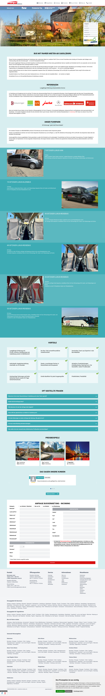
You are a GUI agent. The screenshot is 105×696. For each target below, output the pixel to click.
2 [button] (52, 488)
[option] (24, 8)
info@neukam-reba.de (16, 578)
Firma (11, 556)
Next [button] (41, 163)
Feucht (58, 603)
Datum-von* (12, 515)
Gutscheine (50, 577)
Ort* (53, 519)
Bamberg (19, 603)
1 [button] (50, 488)
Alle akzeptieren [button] (60, 691)
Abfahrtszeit (13, 525)
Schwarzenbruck (69, 606)
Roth (43, 606)
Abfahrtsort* (13, 522)
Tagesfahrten (49, 3)
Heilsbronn (77, 603)
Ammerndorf (26, 622)
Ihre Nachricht (55, 536)
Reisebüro (65, 3)
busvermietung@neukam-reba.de (18, 587)
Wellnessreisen (83, 584)
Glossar (50, 581)
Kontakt (90, 3)
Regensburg (38, 606)
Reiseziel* (12, 508)
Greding (72, 603)
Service (50, 572)
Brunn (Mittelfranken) (40, 622)
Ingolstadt (27, 605)
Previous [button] (8, 163)
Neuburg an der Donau (68, 605)
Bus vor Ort (37, 506)
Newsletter (50, 584)
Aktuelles (50, 578)
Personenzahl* (13, 539)
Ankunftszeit (13, 528)
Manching (54, 605)
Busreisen (41, 3)
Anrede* (12, 546)
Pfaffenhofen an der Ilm (71, 625)
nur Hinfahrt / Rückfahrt (26, 506)
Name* (11, 552)
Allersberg (9, 622)
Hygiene (50, 582)
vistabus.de (24, 689)
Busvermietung (10, 584)
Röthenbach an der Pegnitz (51, 606)
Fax (53, 529)
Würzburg (20, 608)
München (60, 605)
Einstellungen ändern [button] (78, 691)
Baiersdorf (29, 603)
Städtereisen (83, 593)
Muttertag (82, 587)
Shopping (82, 590)
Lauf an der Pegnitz (42, 605)
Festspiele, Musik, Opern (85, 580)
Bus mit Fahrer (74, 3)
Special (81, 591)
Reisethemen (84, 572)
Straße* (54, 512)
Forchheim (63, 603)
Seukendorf (38, 626)
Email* (54, 532)
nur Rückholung (56, 506)
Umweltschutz (51, 580)
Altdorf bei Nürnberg (17, 622)
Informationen (66, 572)
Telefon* (54, 526)
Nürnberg (12, 606)
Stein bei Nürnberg (78, 606)
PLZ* (53, 515)
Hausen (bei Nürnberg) (17, 623)
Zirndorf (25, 608)
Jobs (63, 580)
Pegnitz (24, 606)
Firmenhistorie (65, 578)
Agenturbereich (48, 689)
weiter (86, 36)
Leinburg (49, 605)
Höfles (63, 623)
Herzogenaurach (91, 603)
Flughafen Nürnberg (85, 626)
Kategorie (12, 506)
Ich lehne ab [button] (68, 691)
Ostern (81, 588)
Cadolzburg (72, 112)
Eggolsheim (48, 603)
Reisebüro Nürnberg (11, 580)
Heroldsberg (84, 603)
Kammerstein (75, 623)
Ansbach (14, 603)
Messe (81, 585)
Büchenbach (35, 603)
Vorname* (12, 549)
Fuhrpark (64, 577)
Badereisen (82, 575)
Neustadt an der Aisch (47, 625)
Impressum (64, 584)
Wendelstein (14, 608)
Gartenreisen (83, 582)
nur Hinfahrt (46, 506)
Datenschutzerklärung (65, 541)
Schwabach (61, 606)
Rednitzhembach (31, 606)
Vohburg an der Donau (63, 626)
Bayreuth (24, 603)
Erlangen (54, 603)
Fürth (68, 603)
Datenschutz (65, 582)
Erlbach (81, 622)
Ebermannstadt (63, 622)
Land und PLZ (13, 512)
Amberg (9, 603)
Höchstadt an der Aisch (18, 605)
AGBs (63, 581)
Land (53, 522)
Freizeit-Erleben (83, 581)
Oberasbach (18, 606)
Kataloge (58, 3)
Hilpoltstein (9, 605)
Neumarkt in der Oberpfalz (81, 605)
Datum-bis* (12, 518)
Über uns (83, 3)
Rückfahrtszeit (13, 532)
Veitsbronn (85, 606)
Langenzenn (33, 605)
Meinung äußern (51, 493)
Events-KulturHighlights (85, 578)
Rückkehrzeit (13, 535)
